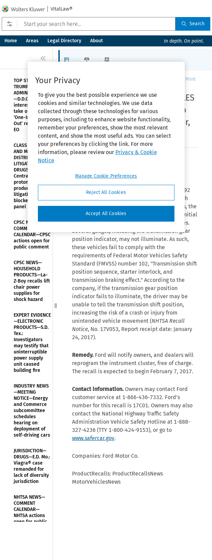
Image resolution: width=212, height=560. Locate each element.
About (96, 41)
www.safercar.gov (93, 438)
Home (10, 41)
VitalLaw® (62, 9)
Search (192, 24)
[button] (68, 59)
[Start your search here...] (88, 24)
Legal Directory (64, 41)
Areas (32, 41)
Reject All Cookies (106, 193)
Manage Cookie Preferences (106, 176)
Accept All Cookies (106, 213)
